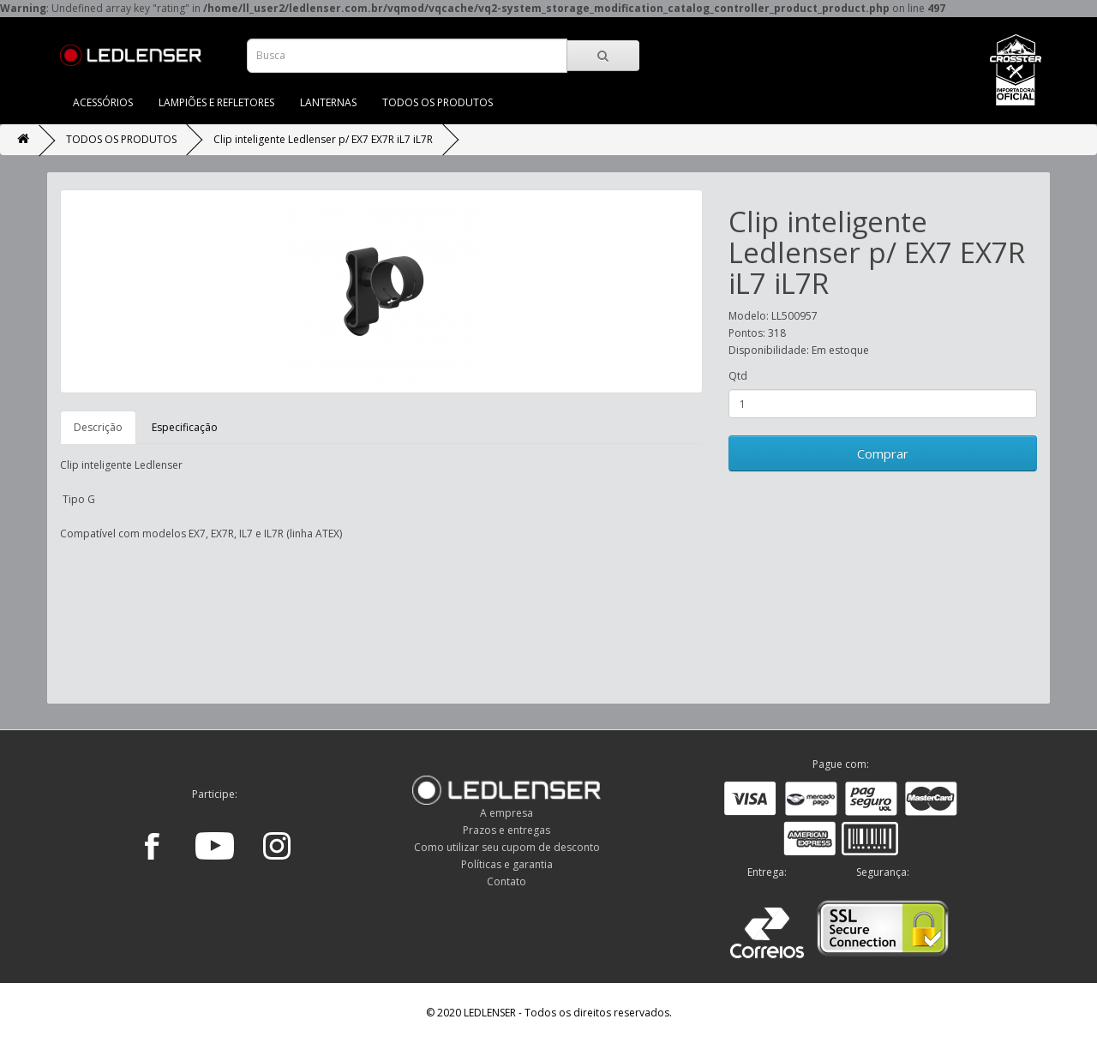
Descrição (98, 427)
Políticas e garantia (507, 864)
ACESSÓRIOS (103, 102)
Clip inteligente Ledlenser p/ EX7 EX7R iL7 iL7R (323, 139)
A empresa (506, 813)
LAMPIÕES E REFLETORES (216, 102)
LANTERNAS (328, 102)
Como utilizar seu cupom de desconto (507, 847)
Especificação (185, 427)
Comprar (882, 453)
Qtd (737, 376)
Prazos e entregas (506, 830)
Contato (506, 881)
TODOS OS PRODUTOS (437, 102)
